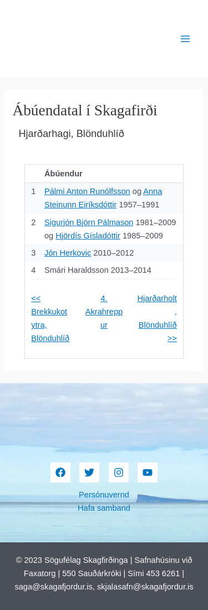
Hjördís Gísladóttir (87, 235)
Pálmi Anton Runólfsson (87, 191)
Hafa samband (104, 508)
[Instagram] (119, 472)
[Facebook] (60, 472)
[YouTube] (148, 472)
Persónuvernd (104, 494)
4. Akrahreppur (104, 311)
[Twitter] (89, 472)
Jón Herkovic (67, 252)
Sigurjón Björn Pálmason (88, 222)
